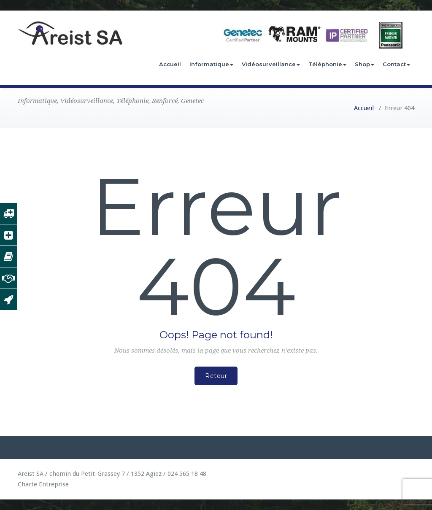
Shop (364, 64)
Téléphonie (327, 64)
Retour (216, 376)
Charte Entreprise (43, 484)
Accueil (170, 64)
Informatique (211, 64)
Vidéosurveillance (271, 64)
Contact (396, 64)
